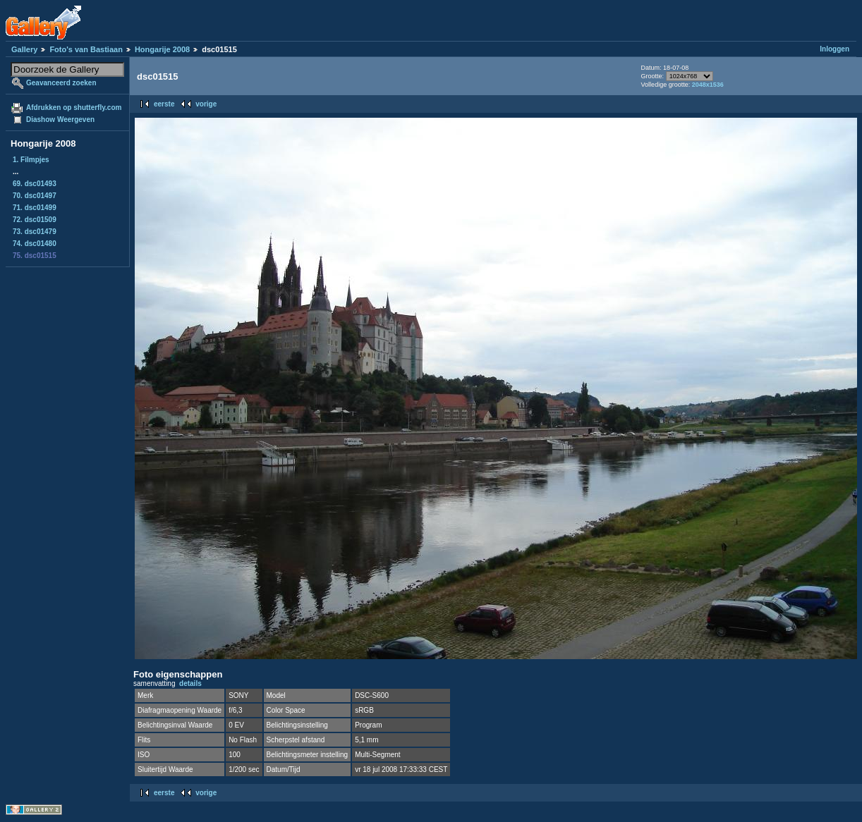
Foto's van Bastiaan (85, 49)
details (190, 683)
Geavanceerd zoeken (61, 83)
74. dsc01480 (34, 243)
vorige (206, 104)
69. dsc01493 (34, 184)
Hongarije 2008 (162, 49)
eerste (164, 104)
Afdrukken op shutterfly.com (73, 107)
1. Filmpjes (31, 160)
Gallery (24, 49)
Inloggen (834, 49)
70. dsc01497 (34, 196)
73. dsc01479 (34, 231)
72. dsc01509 (34, 219)
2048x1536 (708, 84)
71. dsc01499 (34, 207)
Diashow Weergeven (60, 119)
